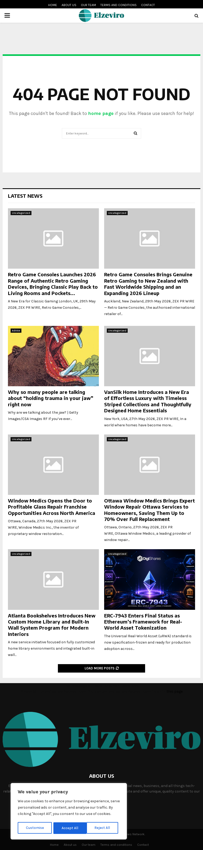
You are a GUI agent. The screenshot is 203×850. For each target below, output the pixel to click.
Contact (148, 5)
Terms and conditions (118, 5)
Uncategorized (21, 213)
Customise (35, 828)
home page (101, 113)
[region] (69, 811)
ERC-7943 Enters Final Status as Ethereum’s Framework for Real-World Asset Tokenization (143, 621)
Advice (16, 330)
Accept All (103, 828)
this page (175, 691)
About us (69, 5)
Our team (88, 5)
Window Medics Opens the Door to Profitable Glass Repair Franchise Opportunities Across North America (51, 507)
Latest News (25, 196)
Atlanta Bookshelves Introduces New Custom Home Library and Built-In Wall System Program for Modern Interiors (51, 624)
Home (52, 5)
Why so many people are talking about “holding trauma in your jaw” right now (50, 398)
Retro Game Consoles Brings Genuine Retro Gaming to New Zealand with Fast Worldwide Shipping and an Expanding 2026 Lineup (148, 283)
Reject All (69, 828)
